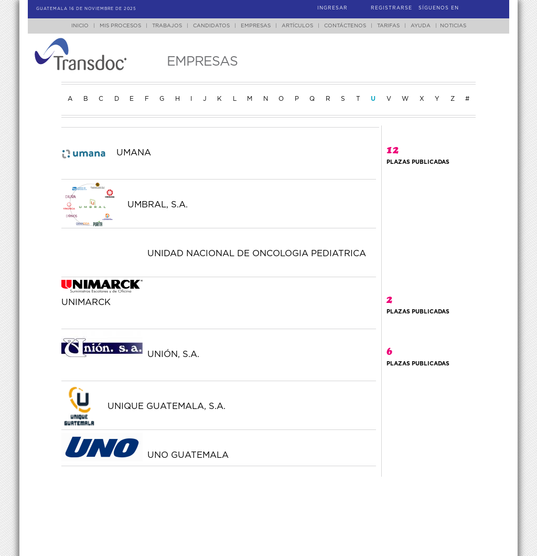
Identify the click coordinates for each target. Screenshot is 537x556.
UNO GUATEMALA (188, 455)
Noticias (453, 25)
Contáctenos (345, 25)
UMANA (133, 153)
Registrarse (391, 8)
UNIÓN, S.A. (173, 354)
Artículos (297, 25)
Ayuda (421, 25)
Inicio (80, 25)
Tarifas (388, 25)
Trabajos (167, 25)
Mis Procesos (120, 25)
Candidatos (211, 25)
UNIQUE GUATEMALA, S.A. (166, 406)
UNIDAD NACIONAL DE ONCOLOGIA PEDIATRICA (256, 253)
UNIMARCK (86, 302)
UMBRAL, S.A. (157, 205)
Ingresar (332, 8)
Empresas (256, 25)
